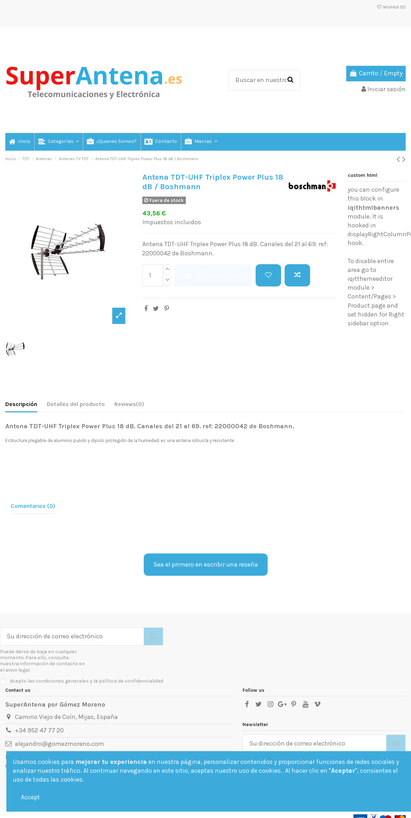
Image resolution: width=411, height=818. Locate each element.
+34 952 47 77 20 (39, 730)
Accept (30, 797)
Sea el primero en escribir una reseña (205, 564)
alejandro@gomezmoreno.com (59, 744)
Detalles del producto (76, 404)
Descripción (21, 404)
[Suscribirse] (153, 636)
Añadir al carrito (213, 275)
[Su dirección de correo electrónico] (72, 636)
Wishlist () (391, 7)
